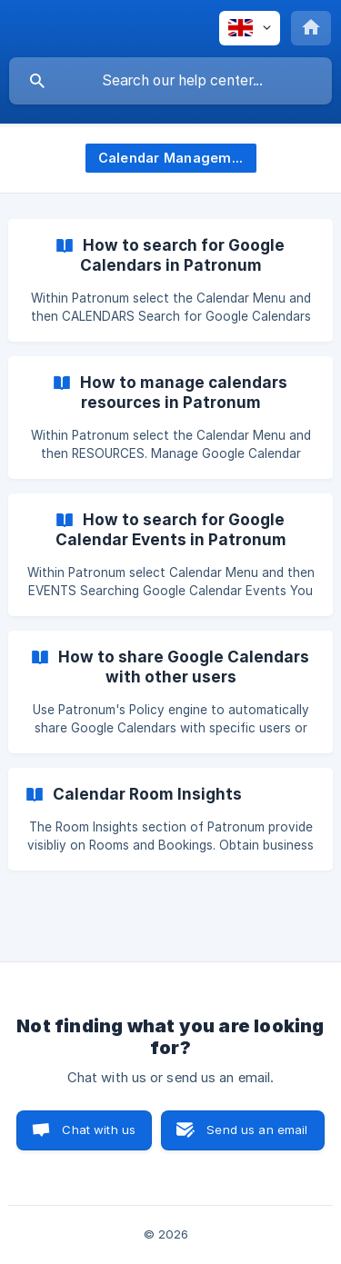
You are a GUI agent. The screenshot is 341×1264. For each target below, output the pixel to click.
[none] (249, 28)
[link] (170, 280)
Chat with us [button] (98, 1129)
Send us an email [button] (256, 1129)
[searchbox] (170, 81)
